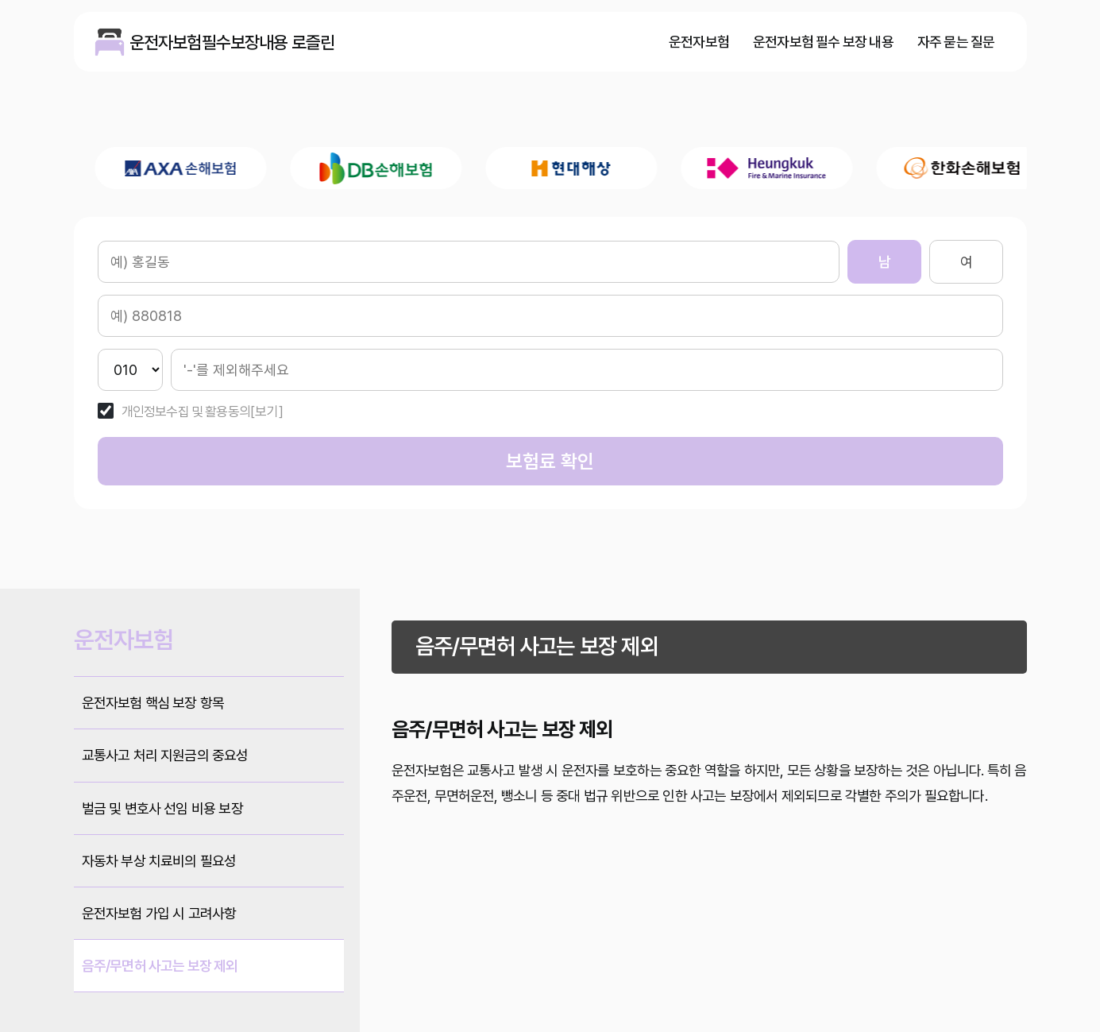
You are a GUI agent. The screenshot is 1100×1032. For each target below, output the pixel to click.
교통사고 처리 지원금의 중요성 (165, 755)
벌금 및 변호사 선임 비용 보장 (162, 808)
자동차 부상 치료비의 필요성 (159, 860)
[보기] (267, 412)
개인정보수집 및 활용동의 (186, 412)
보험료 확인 (550, 461)
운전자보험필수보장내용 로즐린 (109, 42)
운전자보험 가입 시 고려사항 (159, 913)
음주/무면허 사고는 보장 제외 (160, 965)
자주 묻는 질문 (956, 42)
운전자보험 (699, 42)
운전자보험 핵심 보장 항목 (153, 702)
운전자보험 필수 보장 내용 (823, 42)
